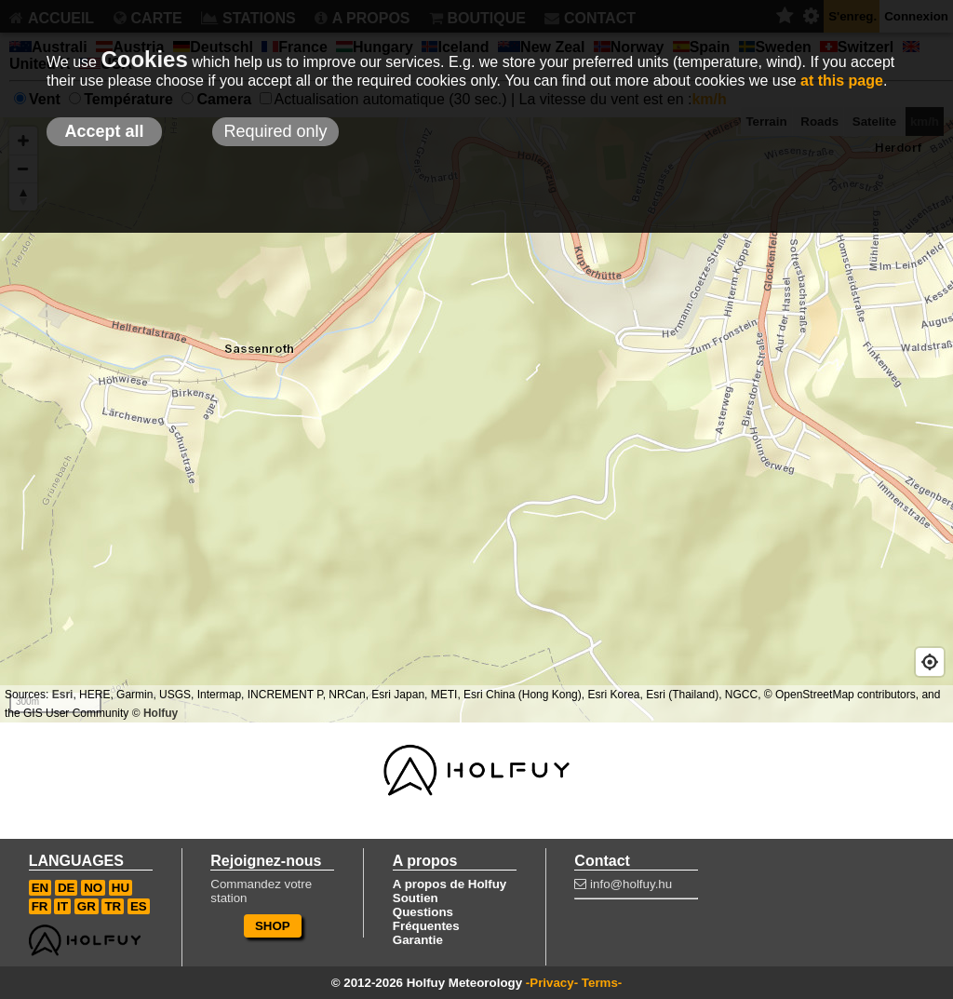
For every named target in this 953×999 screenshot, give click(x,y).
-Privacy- (552, 983)
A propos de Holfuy (449, 884)
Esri (63, 694)
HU (120, 888)
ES (138, 906)
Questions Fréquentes (426, 919)
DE (66, 888)
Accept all (103, 131)
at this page (841, 80)
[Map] (476, 419)
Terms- (602, 983)
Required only (275, 131)
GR (86, 906)
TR (112, 906)
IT (62, 906)
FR (40, 906)
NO (93, 888)
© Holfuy (155, 713)
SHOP (272, 926)
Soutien (415, 898)
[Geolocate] (930, 662)
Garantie (418, 940)
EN (40, 888)
